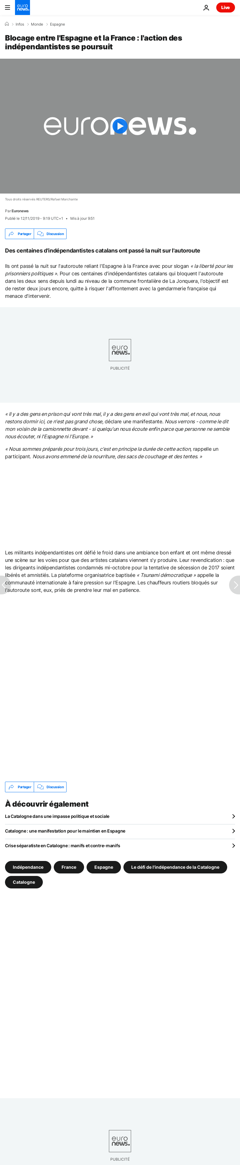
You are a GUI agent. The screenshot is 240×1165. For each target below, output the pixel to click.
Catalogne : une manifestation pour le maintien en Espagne (65, 830)
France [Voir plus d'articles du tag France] (69, 867)
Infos (20, 24)
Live (225, 7)
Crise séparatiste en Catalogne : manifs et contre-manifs (62, 845)
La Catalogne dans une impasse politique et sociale (57, 816)
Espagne (57, 24)
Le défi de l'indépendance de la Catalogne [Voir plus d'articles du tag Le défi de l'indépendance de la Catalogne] (175, 867)
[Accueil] (7, 24)
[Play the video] (120, 126)
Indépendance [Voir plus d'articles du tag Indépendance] (28, 867)
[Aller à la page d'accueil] (22, 7)
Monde (37, 24)
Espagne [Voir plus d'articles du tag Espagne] (103, 867)
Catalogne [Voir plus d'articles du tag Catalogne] (24, 882)
